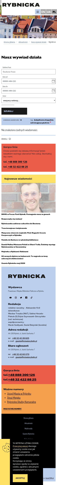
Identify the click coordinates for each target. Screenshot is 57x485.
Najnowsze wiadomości (18, 178)
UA (49, 12)
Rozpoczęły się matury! (11, 219)
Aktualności (23, 42)
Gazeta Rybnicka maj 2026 (13, 263)
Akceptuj (20, 478)
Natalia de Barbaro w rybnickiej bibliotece (19, 240)
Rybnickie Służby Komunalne (21, 401)
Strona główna (9, 42)
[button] (53, 81)
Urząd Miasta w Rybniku (19, 393)
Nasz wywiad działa (38, 42)
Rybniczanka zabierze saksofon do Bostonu (20, 224)
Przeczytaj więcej (20, 446)
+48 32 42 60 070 (20, 354)
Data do (5, 86)
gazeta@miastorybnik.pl (26, 341)
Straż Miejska (13, 397)
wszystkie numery (12, 408)
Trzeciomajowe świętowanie (14, 228)
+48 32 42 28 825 (20, 338)
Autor (4, 96)
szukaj (8, 111)
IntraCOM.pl (50, 478)
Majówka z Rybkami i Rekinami (14, 252)
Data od (5, 77)
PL (54, 12)
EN (43, 12)
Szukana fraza (7, 67)
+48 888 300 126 (17, 161)
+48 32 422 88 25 (18, 166)
